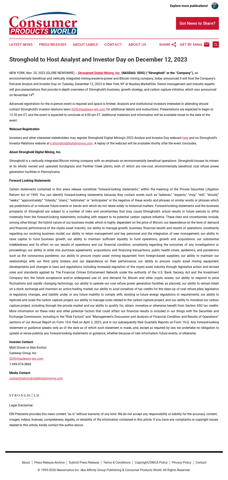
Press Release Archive (49, 462)
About (26, 462)
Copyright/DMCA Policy (151, 462)
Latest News (21, 44)
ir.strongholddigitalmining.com (71, 143)
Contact (113, 44)
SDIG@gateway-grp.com (26, 358)
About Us (137, 44)
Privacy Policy (181, 462)
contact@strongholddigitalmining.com (36, 378)
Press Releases (52, 44)
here (185, 138)
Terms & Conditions (117, 462)
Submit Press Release (84, 462)
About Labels (85, 44)
